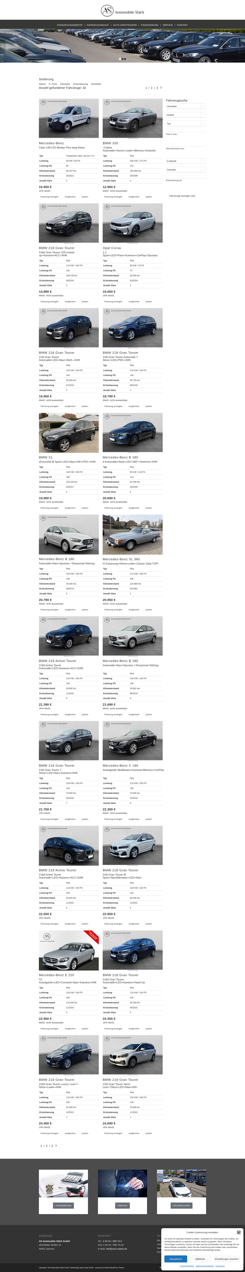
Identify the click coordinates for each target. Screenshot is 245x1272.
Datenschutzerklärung (205, 1266)
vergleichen (70, 197)
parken (85, 197)
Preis (54, 84)
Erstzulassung (80, 84)
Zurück (2, 46)
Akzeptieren (176, 1259)
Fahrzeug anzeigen (49, 197)
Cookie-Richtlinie (187, 1266)
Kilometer (65, 84)
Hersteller (96, 84)
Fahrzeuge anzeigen (182, 195)
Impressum (220, 1266)
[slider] (168, 130)
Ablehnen (200, 1259)
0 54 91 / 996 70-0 (112, 1241)
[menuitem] (70, 25)
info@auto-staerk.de (116, 1248)
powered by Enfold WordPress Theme (109, 1268)
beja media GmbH (87, 1268)
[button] (238, 1232)
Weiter (242, 46)
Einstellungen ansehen (227, 1259)
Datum (42, 84)
